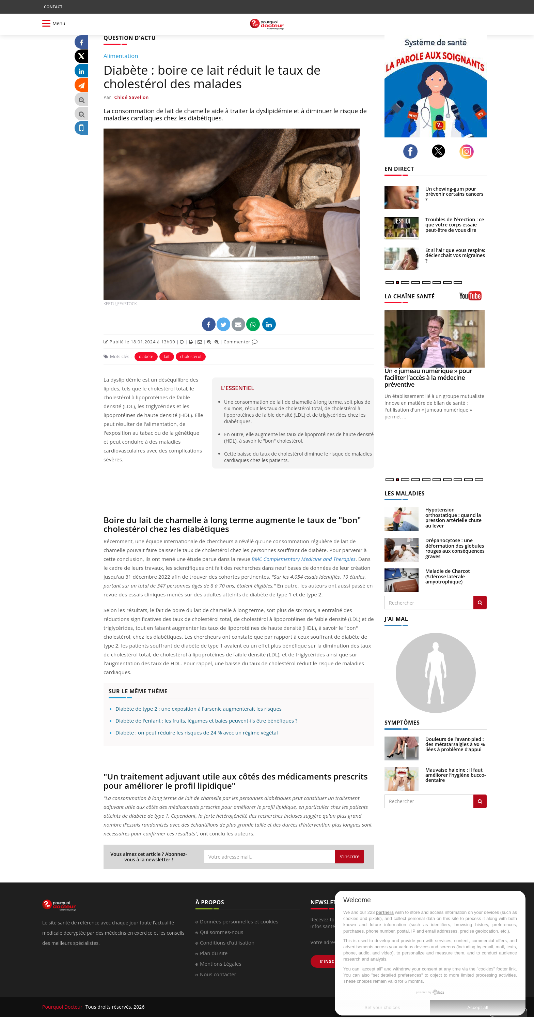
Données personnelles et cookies (239, 921)
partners (385, 912)
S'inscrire (350, 856)
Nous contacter (218, 974)
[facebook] (412, 151)
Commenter (240, 342)
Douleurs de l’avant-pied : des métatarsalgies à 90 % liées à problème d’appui (455, 744)
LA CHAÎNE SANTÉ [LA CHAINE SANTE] (409, 296)
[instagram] (468, 151)
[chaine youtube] (473, 298)
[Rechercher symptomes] (480, 801)
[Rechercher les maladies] (480, 602)
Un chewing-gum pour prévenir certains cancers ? (454, 194)
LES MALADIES (404, 493)
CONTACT (53, 6)
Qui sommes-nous (221, 932)
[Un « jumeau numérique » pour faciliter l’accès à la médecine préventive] (435, 339)
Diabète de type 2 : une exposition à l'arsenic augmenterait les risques (198, 708)
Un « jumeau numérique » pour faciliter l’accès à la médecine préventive (428, 377)
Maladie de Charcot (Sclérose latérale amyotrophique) (447, 576)
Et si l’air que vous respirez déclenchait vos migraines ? (455, 255)
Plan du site (213, 953)
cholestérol (190, 356)
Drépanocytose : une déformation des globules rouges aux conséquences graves (455, 548)
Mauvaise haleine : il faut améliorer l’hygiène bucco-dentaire (455, 775)
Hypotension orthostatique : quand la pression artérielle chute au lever (453, 517)
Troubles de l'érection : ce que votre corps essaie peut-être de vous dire (454, 224)
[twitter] (440, 151)
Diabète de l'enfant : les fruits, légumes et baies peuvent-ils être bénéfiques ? (206, 720)
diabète (146, 356)
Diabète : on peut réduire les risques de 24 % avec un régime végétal (196, 732)
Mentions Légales (220, 963)
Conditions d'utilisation (227, 942)
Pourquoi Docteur (63, 1007)
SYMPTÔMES (402, 722)
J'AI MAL (396, 619)
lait (167, 356)
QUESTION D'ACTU (130, 38)
